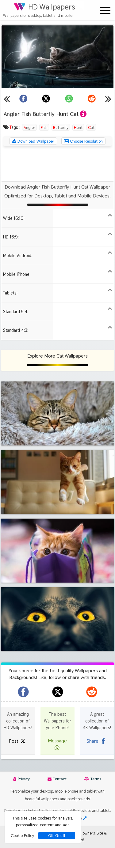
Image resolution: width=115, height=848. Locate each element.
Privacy (21, 779)
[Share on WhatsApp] (69, 99)
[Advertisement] (57, 164)
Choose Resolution (83, 141)
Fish (44, 127)
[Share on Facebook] (23, 99)
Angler (29, 127)
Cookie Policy (22, 835)
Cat (91, 127)
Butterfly (60, 127)
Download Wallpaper (33, 141)
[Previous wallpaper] (7, 99)
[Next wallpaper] (108, 99)
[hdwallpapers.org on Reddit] (91, 691)
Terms (92, 779)
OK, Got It (56, 835)
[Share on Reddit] (92, 99)
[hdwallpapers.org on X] (57, 691)
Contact (57, 779)
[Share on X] (46, 99)
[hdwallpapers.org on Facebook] (23, 691)
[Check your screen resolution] (84, 818)
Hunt (78, 127)
